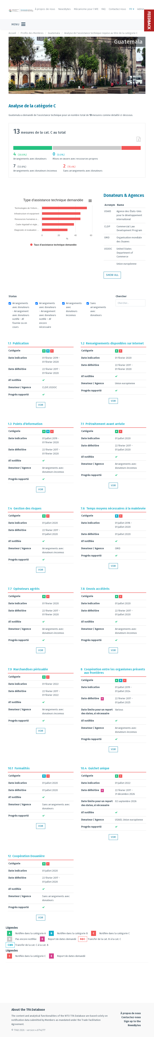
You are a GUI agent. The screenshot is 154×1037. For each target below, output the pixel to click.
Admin (140, 9)
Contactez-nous (117, 9)
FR (131, 9)
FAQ (104, 9)
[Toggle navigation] (18, 24)
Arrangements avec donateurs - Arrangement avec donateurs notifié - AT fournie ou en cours (19, 315)
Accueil (12, 33)
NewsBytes (64, 9)
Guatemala (54, 33)
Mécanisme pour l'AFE (86, 9)
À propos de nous (45, 9)
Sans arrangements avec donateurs (96, 309)
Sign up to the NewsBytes (132, 1023)
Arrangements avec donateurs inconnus (72, 309)
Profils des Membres (32, 33)
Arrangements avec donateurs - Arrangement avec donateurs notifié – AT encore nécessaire (45, 315)
